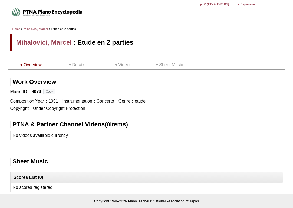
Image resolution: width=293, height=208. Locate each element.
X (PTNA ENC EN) (216, 4)
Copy (49, 91)
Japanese (248, 4)
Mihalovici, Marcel (36, 29)
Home (16, 29)
